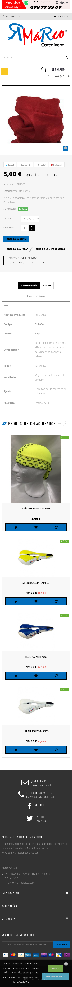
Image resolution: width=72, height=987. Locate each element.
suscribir (62, 944)
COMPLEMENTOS (27, 257)
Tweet (10, 164)
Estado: (7, 190)
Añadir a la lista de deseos (50, 249)
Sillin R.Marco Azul (36, 657)
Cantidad (9, 227)
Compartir (25, 164)
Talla (7, 218)
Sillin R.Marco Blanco (36, 731)
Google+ (41, 164)
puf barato (29, 262)
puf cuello (17, 262)
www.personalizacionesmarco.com (20, 852)
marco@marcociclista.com (20, 882)
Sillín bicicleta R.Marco (36, 582)
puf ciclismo (42, 262)
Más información (55, 976)
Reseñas (47, 285)
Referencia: (9, 184)
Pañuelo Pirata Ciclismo (36, 508)
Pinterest (56, 164)
